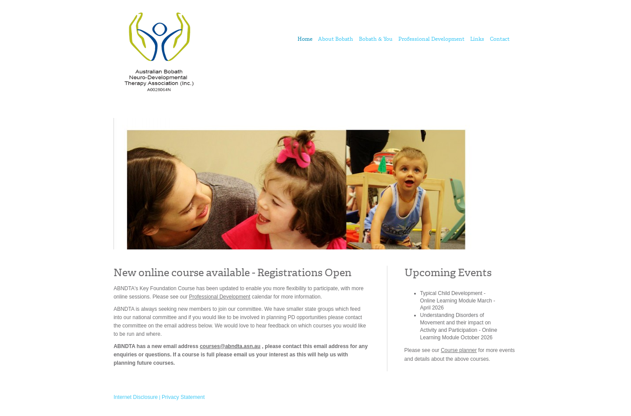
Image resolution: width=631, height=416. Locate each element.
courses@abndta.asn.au (230, 346)
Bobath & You (376, 39)
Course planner (459, 350)
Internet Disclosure (135, 397)
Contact (500, 39)
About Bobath (335, 39)
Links (477, 39)
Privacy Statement (183, 397)
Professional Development (431, 39)
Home (305, 39)
